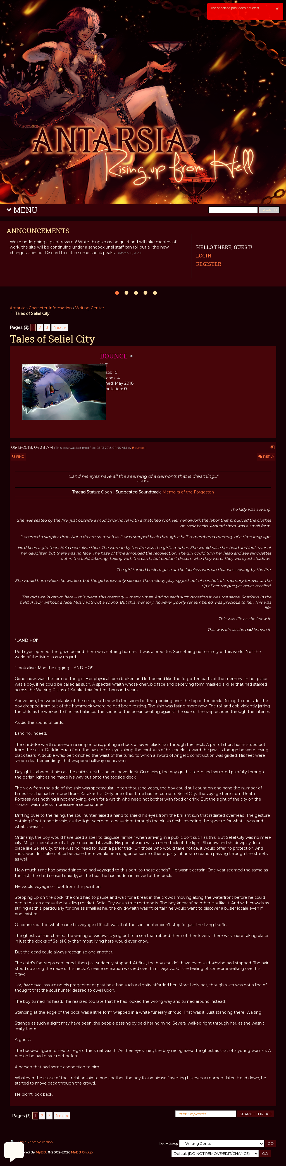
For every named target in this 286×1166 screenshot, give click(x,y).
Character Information (50, 307)
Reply (266, 456)
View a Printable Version (34, 1142)
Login (204, 255)
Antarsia (17, 307)
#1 (272, 447)
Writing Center (89, 307)
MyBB (41, 1152)
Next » (59, 327)
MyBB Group (81, 1152)
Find (18, 456)
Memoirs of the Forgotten (188, 492)
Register (208, 264)
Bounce (138, 448)
